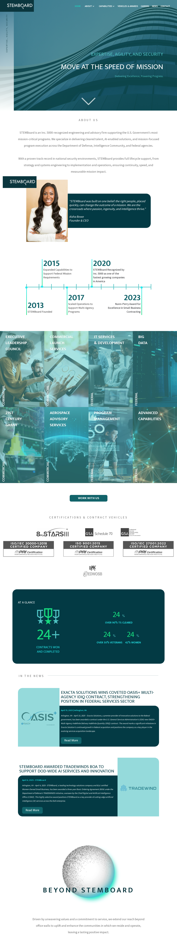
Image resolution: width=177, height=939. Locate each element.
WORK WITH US (88, 498)
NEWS (155, 6)
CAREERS (145, 6)
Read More (71, 740)
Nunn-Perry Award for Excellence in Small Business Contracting (124, 307)
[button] (89, 6)
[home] (17, 6)
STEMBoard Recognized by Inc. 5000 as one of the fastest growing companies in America (109, 275)
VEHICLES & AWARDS (128, 6)
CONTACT (165, 6)
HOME (78, 6)
